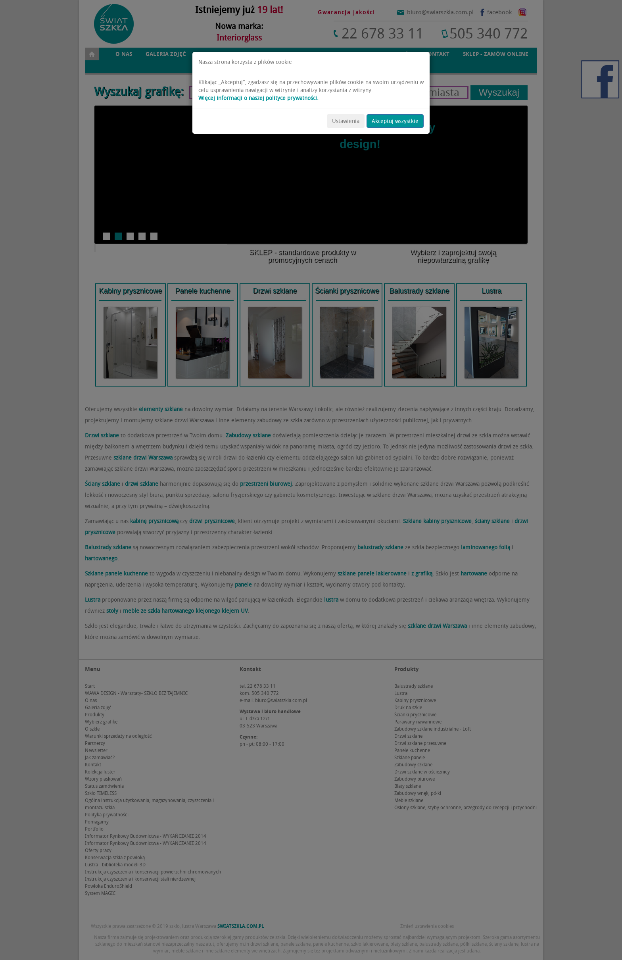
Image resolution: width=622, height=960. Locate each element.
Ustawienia (345, 121)
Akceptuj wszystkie (395, 121)
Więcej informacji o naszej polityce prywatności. (258, 98)
